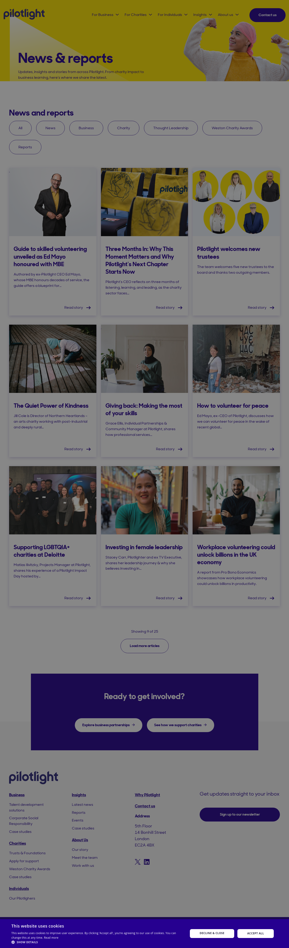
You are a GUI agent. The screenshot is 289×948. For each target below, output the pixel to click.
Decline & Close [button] (212, 933)
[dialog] (144, 474)
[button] (97, 942)
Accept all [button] (255, 933)
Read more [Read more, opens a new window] (51, 938)
